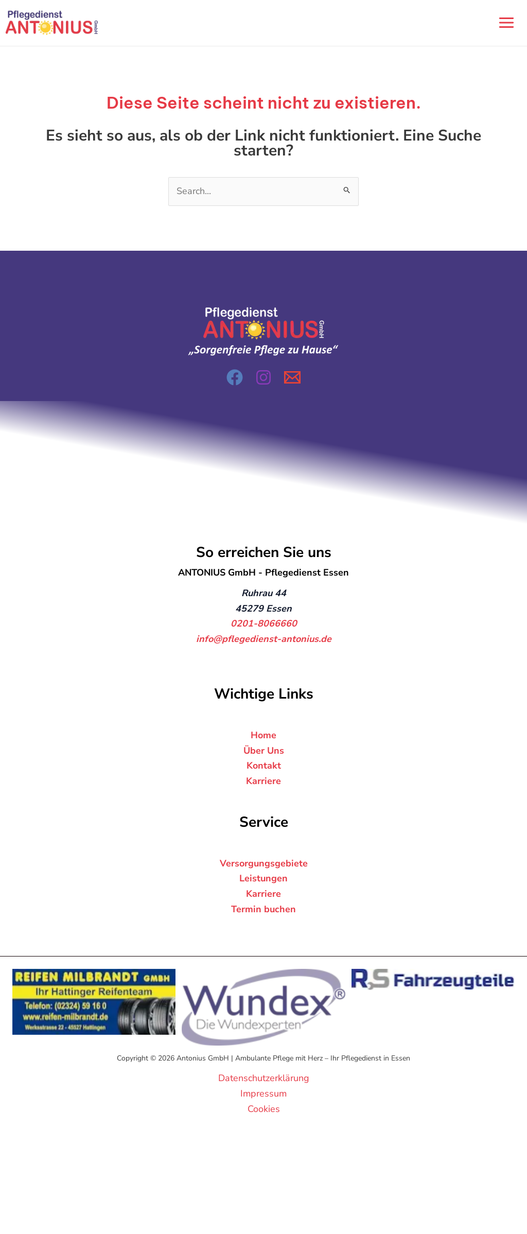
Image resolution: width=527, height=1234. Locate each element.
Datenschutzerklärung (263, 1078)
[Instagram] (263, 377)
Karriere (263, 781)
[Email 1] (292, 377)
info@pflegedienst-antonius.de (263, 639)
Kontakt (264, 765)
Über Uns (263, 750)
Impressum (263, 1093)
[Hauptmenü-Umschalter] (506, 23)
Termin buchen (263, 909)
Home (263, 735)
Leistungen (263, 879)
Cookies (264, 1109)
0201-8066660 (264, 624)
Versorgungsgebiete (264, 863)
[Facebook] (234, 377)
